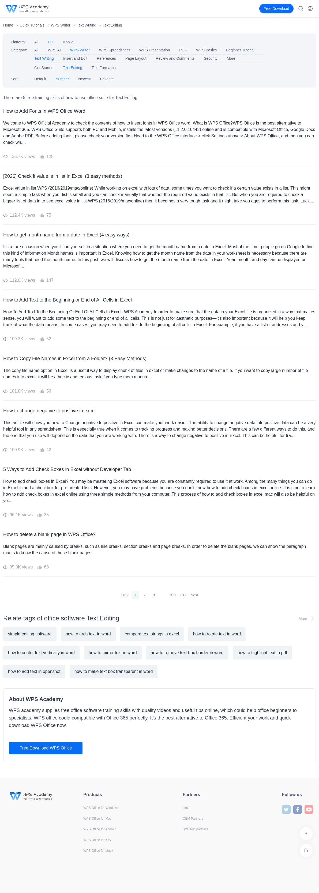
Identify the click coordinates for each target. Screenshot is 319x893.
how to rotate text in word (217, 634)
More (231, 58)
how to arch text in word (88, 634)
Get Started (44, 68)
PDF (183, 50)
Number (62, 79)
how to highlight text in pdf (262, 652)
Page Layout (136, 58)
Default (40, 79)
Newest (84, 79)
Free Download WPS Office (46, 748)
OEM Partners (193, 818)
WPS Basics (206, 50)
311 (173, 595)
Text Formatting (104, 68)
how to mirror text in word (113, 652)
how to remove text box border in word (187, 652)
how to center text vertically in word (41, 652)
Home (8, 25)
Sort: (15, 79)
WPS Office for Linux (98, 851)
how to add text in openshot (34, 671)
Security (210, 58)
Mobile (67, 42)
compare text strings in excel (152, 634)
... (163, 595)
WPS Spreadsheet (114, 50)
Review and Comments (175, 58)
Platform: (18, 42)
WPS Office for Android (99, 829)
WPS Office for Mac (97, 818)
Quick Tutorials (32, 25)
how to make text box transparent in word (113, 671)
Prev (125, 595)
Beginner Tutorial (240, 50)
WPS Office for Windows (100, 808)
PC (50, 42)
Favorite (107, 79)
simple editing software (30, 634)
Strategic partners (195, 829)
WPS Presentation (154, 50)
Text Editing (112, 25)
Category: (19, 50)
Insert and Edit (75, 58)
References (106, 58)
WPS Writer (60, 25)
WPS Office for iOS (97, 840)
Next (194, 595)
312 (183, 595)
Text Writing (86, 25)
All (36, 42)
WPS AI (54, 50)
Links (186, 808)
